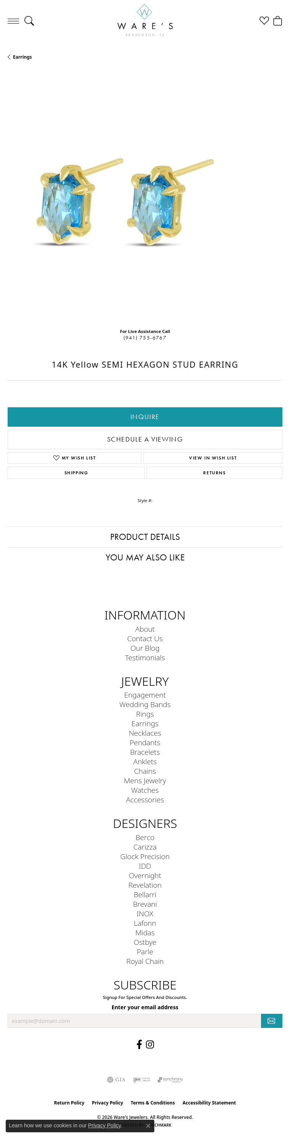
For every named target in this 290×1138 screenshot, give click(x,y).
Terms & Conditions (153, 1103)
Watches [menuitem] (145, 790)
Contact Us (145, 638)
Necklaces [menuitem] (145, 733)
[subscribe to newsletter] (271, 1021)
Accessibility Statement (209, 1103)
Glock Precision (145, 856)
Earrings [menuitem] (145, 723)
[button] (29, 21)
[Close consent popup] (148, 1126)
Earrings (22, 57)
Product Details (145, 536)
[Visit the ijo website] (141, 1079)
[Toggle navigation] (13, 21)
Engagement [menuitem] (145, 695)
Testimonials (145, 657)
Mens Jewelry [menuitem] (145, 780)
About (145, 629)
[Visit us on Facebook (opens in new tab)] (139, 1044)
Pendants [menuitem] (145, 742)
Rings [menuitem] (145, 714)
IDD (145, 866)
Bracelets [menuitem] (145, 752)
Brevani (145, 904)
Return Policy (69, 1103)
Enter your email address (145, 1007)
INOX (145, 913)
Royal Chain (144, 961)
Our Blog (145, 648)
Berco (145, 837)
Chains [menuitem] (145, 771)
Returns (214, 472)
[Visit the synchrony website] (170, 1079)
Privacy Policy (107, 1103)
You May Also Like (145, 557)
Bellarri (145, 894)
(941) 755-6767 (145, 338)
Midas (145, 932)
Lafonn (145, 923)
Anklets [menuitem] (145, 761)
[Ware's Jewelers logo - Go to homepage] (145, 21)
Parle (145, 951)
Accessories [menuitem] (145, 799)
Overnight (145, 875)
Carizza (145, 847)
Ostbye (145, 942)
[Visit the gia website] (116, 1079)
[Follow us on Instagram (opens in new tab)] (150, 1044)
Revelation (145, 885)
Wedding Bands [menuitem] (145, 704)
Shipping (76, 472)
